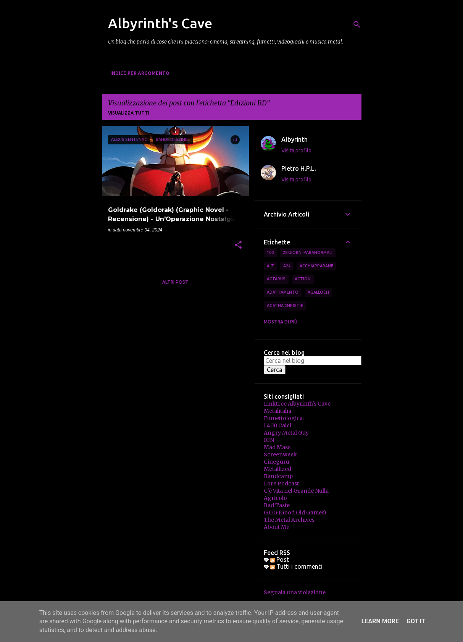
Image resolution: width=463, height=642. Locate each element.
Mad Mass (277, 447)
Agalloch (318, 292)
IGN (269, 440)
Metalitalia (277, 411)
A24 (286, 266)
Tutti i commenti (296, 566)
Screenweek (280, 454)
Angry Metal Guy (286, 432)
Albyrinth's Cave (160, 23)
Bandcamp (278, 476)
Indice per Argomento (139, 73)
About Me (276, 527)
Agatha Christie (285, 305)
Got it (416, 621)
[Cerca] (356, 24)
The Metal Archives (289, 519)
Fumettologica (283, 418)
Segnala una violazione (295, 592)
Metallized (277, 469)
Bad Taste (277, 505)
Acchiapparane (316, 266)
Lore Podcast (281, 483)
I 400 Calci (277, 425)
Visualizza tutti (128, 112)
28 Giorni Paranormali (307, 252)
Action (303, 279)
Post (279, 559)
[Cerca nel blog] (312, 360)
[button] (238, 245)
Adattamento (282, 292)
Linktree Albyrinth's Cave (297, 403)
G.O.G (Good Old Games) (295, 512)
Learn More (380, 621)
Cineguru (276, 461)
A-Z (270, 266)
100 (270, 252)
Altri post (175, 282)
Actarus (276, 279)
